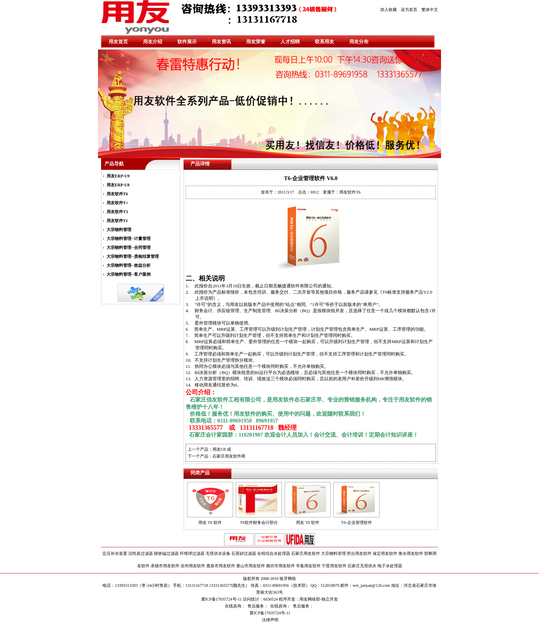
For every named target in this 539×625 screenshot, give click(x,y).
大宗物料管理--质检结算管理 (133, 256)
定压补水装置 (114, 553)
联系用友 (324, 41)
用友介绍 (152, 41)
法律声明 (269, 619)
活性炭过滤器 (140, 553)
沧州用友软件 (192, 565)
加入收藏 (388, 9)
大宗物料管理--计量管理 (129, 238)
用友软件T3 (117, 211)
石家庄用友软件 (305, 553)
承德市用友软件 (165, 565)
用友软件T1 (117, 220)
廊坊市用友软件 (280, 565)
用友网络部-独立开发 (318, 599)
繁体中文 (429, 9)
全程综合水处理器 (273, 553)
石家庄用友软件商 (228, 456)
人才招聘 (290, 41)
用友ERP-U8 (118, 185)
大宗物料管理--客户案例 (129, 274)
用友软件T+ (117, 202)
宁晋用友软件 (334, 565)
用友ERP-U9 (118, 176)
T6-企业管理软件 (356, 522)
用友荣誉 (255, 41)
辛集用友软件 (308, 565)
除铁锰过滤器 (166, 553)
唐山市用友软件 (250, 565)
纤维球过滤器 (192, 553)
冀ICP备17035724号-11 (269, 613)
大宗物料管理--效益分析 (129, 265)
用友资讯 (221, 41)
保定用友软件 (385, 553)
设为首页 (409, 9)
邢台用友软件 (359, 553)
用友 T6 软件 (209, 522)
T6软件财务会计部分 (258, 522)
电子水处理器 (389, 565)
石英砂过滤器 (243, 553)
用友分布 (358, 41)
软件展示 (187, 41)
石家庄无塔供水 (362, 565)
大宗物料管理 (119, 229)
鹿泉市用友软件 (220, 565)
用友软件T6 (117, 193)
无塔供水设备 (218, 553)
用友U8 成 (221, 449)
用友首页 (118, 41)
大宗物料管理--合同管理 (129, 247)
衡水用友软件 (410, 553)
